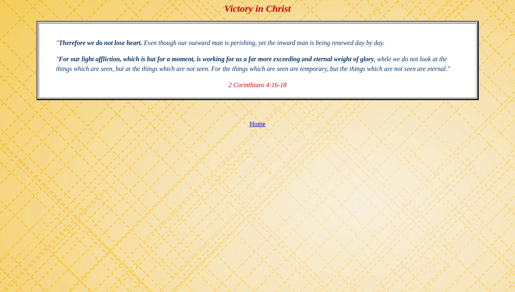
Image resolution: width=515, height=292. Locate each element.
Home (257, 123)
